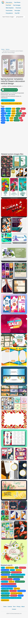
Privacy (18, 606)
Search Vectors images (8, 17)
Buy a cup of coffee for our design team (11, 103)
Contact (14, 609)
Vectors (7, 49)
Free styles (17, 10)
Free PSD (17, 13)
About (23, 606)
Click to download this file (9, 90)
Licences (10, 606)
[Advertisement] (14, 34)
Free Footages (16, 5)
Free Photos (17, 2)
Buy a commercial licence (8, 100)
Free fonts (8, 5)
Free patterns (9, 13)
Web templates (10, 8)
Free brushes (9, 10)
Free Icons (18, 8)
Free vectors (9, 2)
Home (2, 49)
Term (14, 606)
